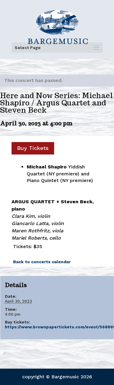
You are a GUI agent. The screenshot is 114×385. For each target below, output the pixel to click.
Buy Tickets (33, 148)
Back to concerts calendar (42, 261)
